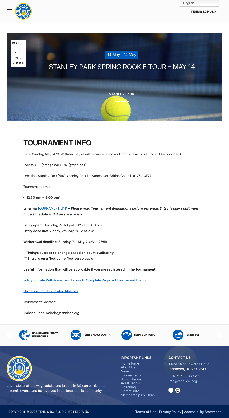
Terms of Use (145, 412)
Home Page (130, 363)
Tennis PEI (186, 335)
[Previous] (9, 334)
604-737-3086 (180, 376)
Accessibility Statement (202, 412)
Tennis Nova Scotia (91, 335)
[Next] (219, 334)
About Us (128, 367)
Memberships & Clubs (138, 395)
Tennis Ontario (138, 335)
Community (130, 391)
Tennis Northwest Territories (38, 335)
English (185, 3)
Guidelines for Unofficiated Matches (50, 291)
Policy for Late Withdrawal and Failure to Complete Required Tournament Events (84, 280)
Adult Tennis (130, 383)
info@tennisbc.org (182, 381)
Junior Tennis (131, 379)
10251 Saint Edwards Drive (188, 364)
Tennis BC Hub (204, 11)
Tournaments (131, 375)
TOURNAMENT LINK (53, 208)
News (125, 371)
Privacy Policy (170, 412)
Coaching (128, 387)
